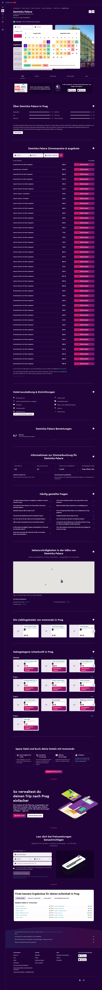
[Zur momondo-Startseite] (11, 2)
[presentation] (81, 90)
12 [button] (33, 49)
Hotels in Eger (19, 917)
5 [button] (72, 42)
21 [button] (40, 53)
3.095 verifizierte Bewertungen (31, 21)
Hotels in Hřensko (58, 915)
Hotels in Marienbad (59, 906)
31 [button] (25, 61)
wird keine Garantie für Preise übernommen (52, 931)
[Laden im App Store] (81, 90)
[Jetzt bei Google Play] (72, 90)
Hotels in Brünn (58, 913)
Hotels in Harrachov (59, 908)
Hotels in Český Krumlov (60, 910)
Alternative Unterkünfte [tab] (34, 898)
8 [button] (44, 45)
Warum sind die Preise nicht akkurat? (54, 942)
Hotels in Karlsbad (20, 906)
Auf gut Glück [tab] (47, 898)
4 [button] (29, 45)
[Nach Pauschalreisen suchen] (3, 17)
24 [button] (25, 57)
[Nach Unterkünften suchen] (3, 10)
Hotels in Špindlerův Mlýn (21, 913)
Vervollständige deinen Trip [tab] (61, 898)
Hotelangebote (16, 8)
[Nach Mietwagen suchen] (3, 14)
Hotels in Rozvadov (59, 917)
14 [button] (40, 49)
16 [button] (48, 49)
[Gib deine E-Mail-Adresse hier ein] (34, 863)
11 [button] (29, 49)
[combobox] (34, 854)
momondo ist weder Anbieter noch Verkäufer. (54, 937)
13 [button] (37, 49)
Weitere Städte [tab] (20, 898)
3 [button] (25, 45)
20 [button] (37, 53)
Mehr (92, 657)
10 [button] (25, 49)
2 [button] (48, 42)
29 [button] (44, 57)
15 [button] (44, 49)
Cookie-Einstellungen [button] (18, 376)
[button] (2, 2)
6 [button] (76, 42)
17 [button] (25, 53)
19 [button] (33, 53)
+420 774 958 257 (18, 19)
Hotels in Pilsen (19, 910)
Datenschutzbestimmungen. (19, 877)
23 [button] (48, 53)
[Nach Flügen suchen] (3, 7)
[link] (31, 669)
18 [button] (29, 53)
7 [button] (40, 45)
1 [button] (44, 42)
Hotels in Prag (56, 8)
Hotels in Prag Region (47, 8)
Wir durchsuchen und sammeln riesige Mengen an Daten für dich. (54, 939)
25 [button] (29, 57)
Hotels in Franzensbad (21, 908)
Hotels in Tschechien (35, 8)
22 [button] (44, 53)
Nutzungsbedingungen (41, 876)
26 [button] (33, 57)
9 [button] (48, 45)
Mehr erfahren (62, 368)
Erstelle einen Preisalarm (81, 759)
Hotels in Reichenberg (21, 915)
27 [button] (37, 57)
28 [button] (40, 57)
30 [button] (48, 57)
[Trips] (3, 21)
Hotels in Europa (25, 8)
